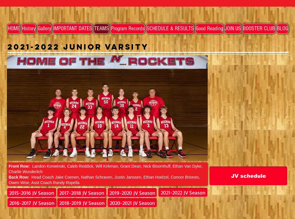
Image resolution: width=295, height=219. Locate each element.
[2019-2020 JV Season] (132, 192)
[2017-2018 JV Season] (81, 192)
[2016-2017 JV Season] (31, 202)
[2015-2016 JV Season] (31, 192)
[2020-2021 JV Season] (132, 202)
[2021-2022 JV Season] (182, 192)
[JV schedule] (248, 176)
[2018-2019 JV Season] (81, 202)
